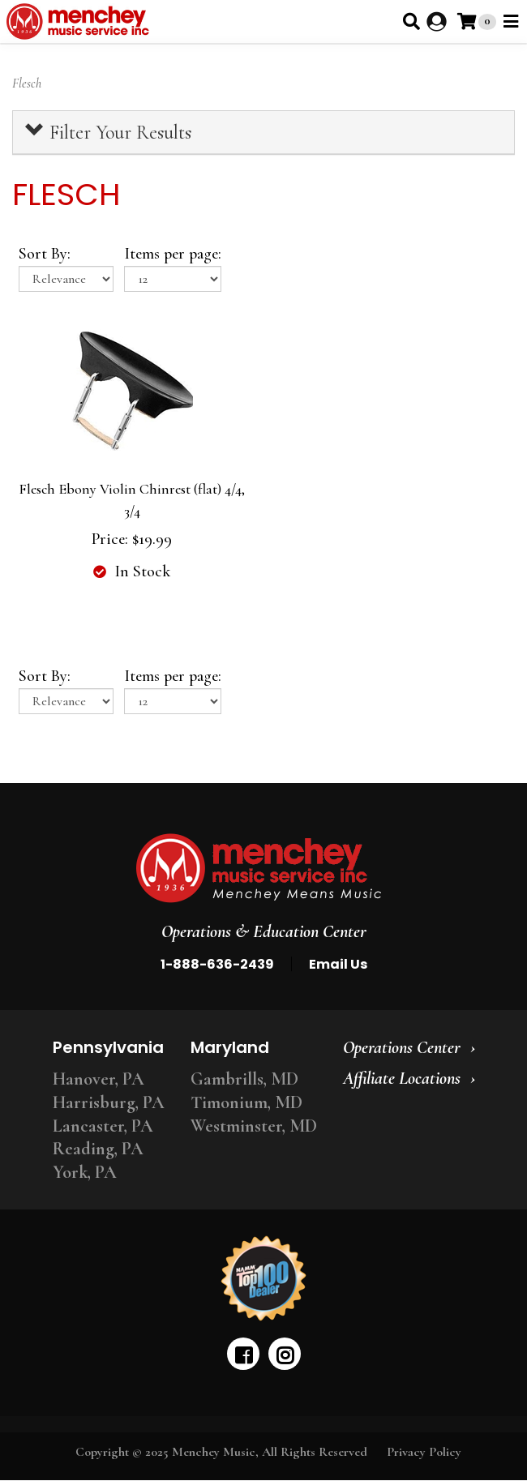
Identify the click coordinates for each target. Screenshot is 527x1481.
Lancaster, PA (103, 1125)
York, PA (85, 1172)
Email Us (338, 964)
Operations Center (402, 1047)
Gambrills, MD (244, 1078)
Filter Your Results (108, 132)
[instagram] (284, 1354)
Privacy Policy (424, 1452)
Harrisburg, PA (109, 1102)
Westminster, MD (254, 1125)
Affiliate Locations (402, 1078)
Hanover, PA (98, 1078)
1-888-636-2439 (217, 964)
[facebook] (243, 1354)
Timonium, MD (246, 1102)
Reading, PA (98, 1148)
